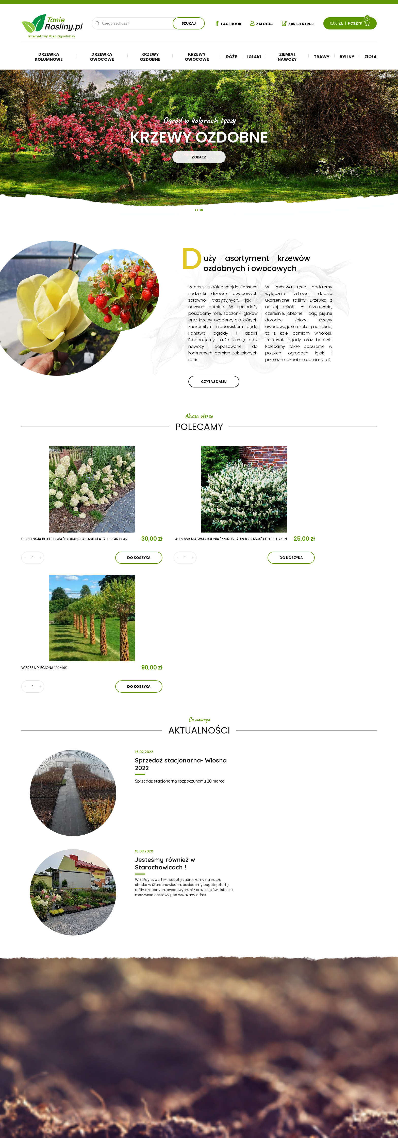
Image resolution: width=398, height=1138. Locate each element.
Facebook (225, 23)
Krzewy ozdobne (150, 56)
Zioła (370, 57)
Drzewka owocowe (102, 56)
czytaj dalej (214, 381)
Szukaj (187, 23)
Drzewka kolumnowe (49, 56)
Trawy (321, 57)
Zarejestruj (299, 23)
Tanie (64, 22)
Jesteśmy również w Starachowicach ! (328, 632)
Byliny (347, 57)
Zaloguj (261, 23)
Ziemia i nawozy (287, 56)
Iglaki (254, 57)
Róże (231, 57)
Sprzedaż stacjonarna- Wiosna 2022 (149, 632)
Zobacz (199, 157)
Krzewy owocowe (197, 56)
